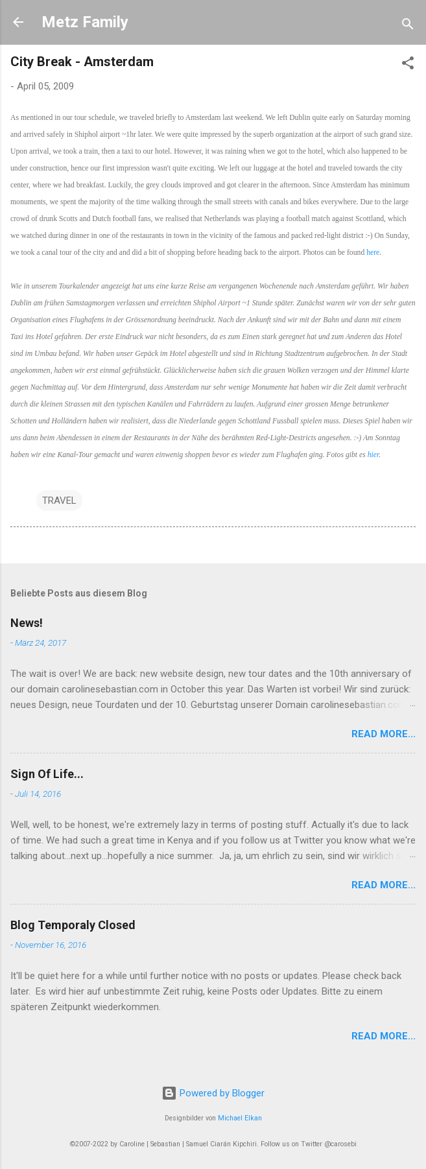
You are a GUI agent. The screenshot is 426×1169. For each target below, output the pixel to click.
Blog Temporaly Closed (73, 925)
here (372, 252)
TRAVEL (59, 500)
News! (26, 623)
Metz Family (84, 22)
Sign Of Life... (47, 774)
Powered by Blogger (213, 1093)
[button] (408, 65)
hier (373, 455)
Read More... (383, 734)
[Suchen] (408, 26)
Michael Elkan (240, 1118)
